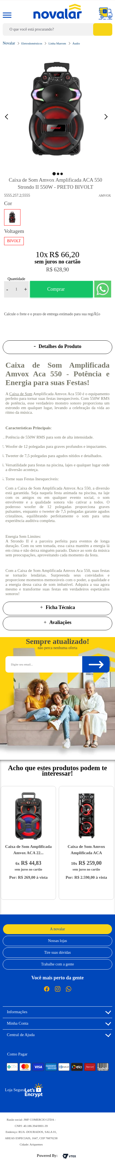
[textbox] (57, 29)
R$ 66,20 (64, 254)
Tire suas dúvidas (57, 952)
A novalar (57, 929)
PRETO (12, 217)
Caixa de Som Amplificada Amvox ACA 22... (28, 849)
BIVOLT (14, 241)
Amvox (105, 195)
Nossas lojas (57, 941)
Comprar (56, 289)
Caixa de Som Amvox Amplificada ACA (86, 849)
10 (42, 254)
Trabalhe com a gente (57, 964)
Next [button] (107, 116)
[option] (57, 110)
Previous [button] (9, 116)
